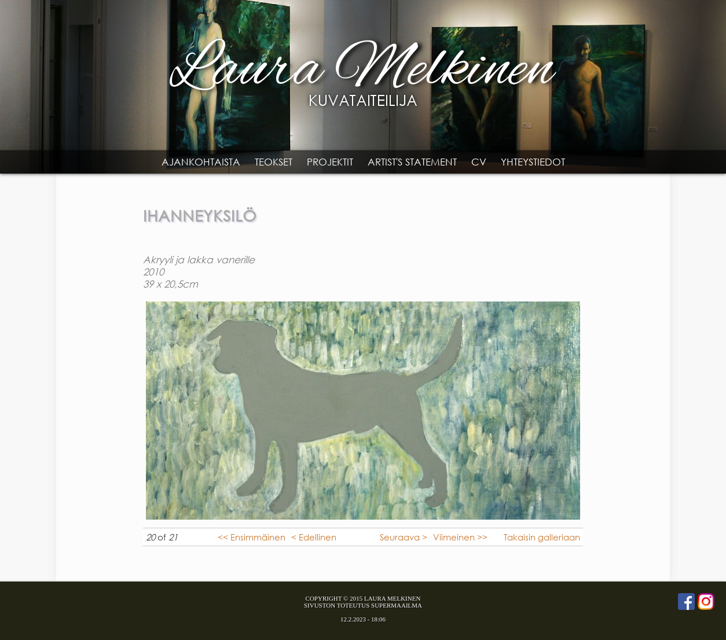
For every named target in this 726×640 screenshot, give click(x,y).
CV (478, 162)
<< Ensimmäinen (251, 537)
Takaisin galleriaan (542, 537)
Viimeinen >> (460, 537)
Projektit (330, 162)
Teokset (273, 162)
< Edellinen (313, 537)
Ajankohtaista (201, 162)
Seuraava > (403, 537)
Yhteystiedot (533, 162)
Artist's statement (412, 162)
